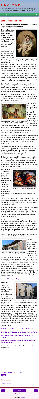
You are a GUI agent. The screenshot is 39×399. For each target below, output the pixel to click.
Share (3, 375)
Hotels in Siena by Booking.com (11, 279)
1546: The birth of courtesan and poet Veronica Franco (19, 332)
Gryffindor (21, 345)
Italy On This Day (12, 5)
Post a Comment (6, 384)
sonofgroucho (30, 345)
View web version (20, 394)
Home (3, 354)
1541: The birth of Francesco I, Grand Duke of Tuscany (19, 329)
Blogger (23, 397)
